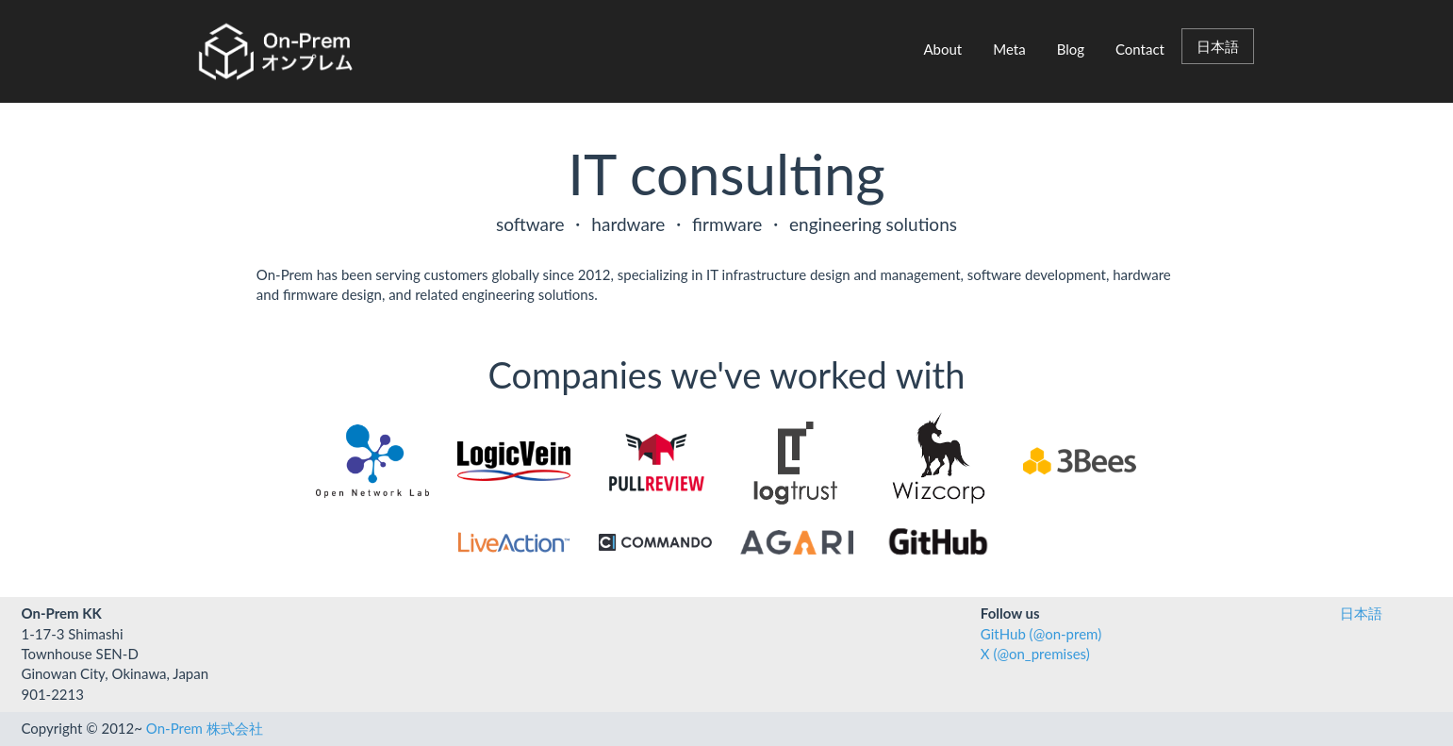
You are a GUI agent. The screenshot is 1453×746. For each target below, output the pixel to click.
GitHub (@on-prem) (1041, 633)
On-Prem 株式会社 (204, 728)
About (942, 49)
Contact (1139, 49)
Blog (1070, 49)
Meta (1009, 49)
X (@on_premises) (1035, 653)
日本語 (1218, 46)
